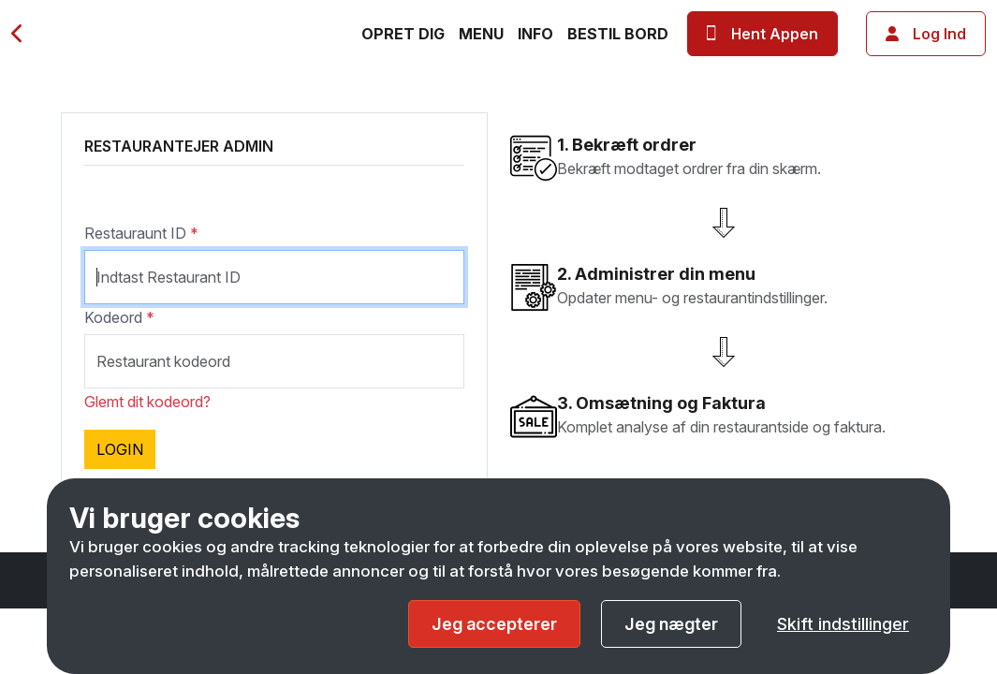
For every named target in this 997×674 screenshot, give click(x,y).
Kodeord (119, 317)
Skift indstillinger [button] (843, 624)
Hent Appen (762, 33)
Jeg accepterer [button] (494, 624)
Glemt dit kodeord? (147, 401)
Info (535, 33)
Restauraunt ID (141, 233)
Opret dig (403, 33)
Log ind (926, 33)
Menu (481, 33)
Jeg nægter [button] (671, 624)
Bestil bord (617, 33)
